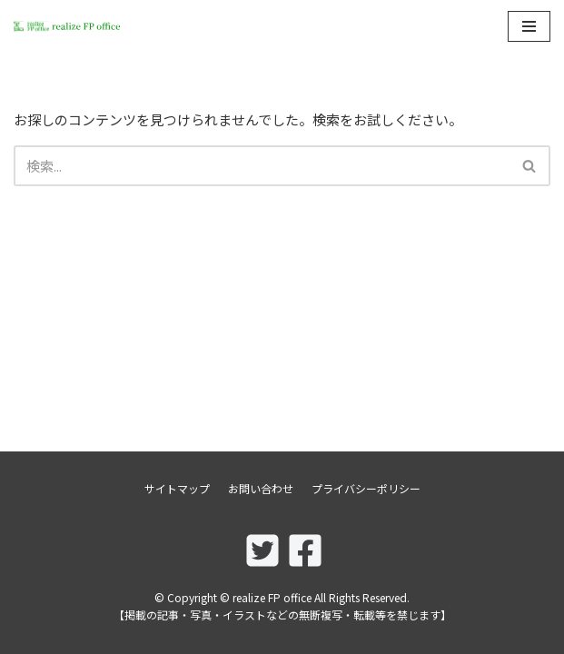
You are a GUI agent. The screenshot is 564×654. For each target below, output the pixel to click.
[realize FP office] (68, 26)
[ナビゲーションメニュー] (529, 26)
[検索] (262, 165)
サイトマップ (177, 488)
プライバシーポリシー (366, 488)
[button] (529, 166)
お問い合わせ (260, 488)
